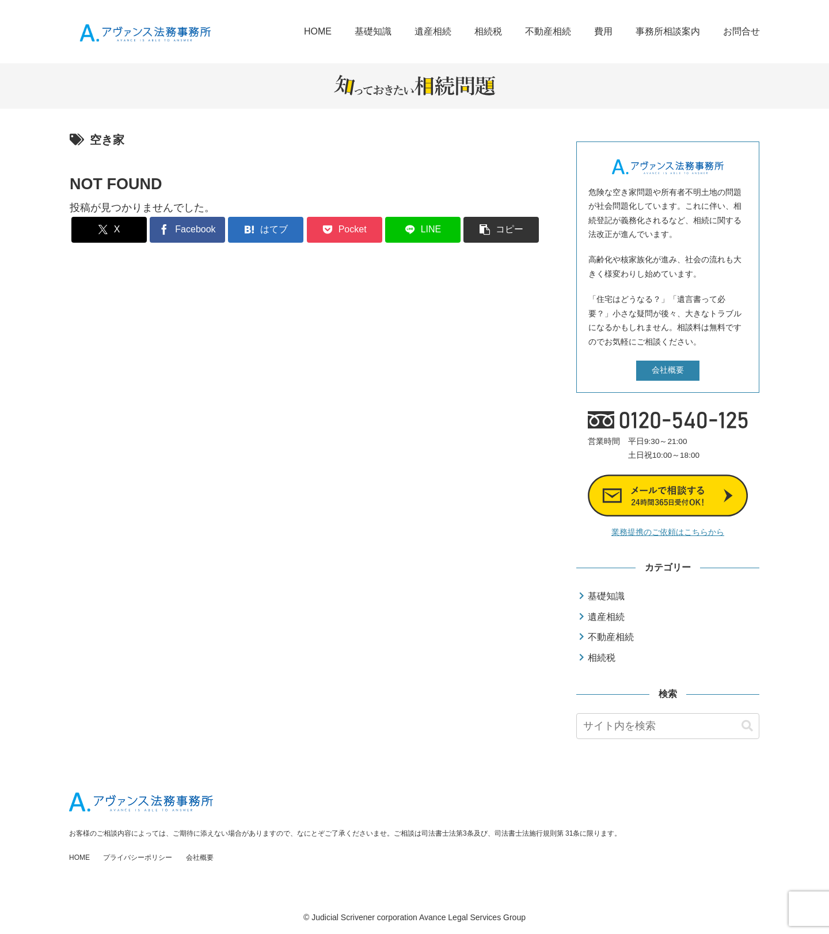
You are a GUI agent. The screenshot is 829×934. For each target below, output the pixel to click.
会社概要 (668, 370)
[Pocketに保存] (344, 230)
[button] (501, 230)
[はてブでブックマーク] (265, 230)
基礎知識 (606, 596)
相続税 (601, 658)
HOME (79, 857)
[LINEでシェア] (423, 230)
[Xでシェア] (109, 230)
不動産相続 (611, 637)
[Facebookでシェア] (187, 230)
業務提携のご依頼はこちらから (667, 532)
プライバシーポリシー (137, 857)
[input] (667, 726)
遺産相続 (606, 617)
